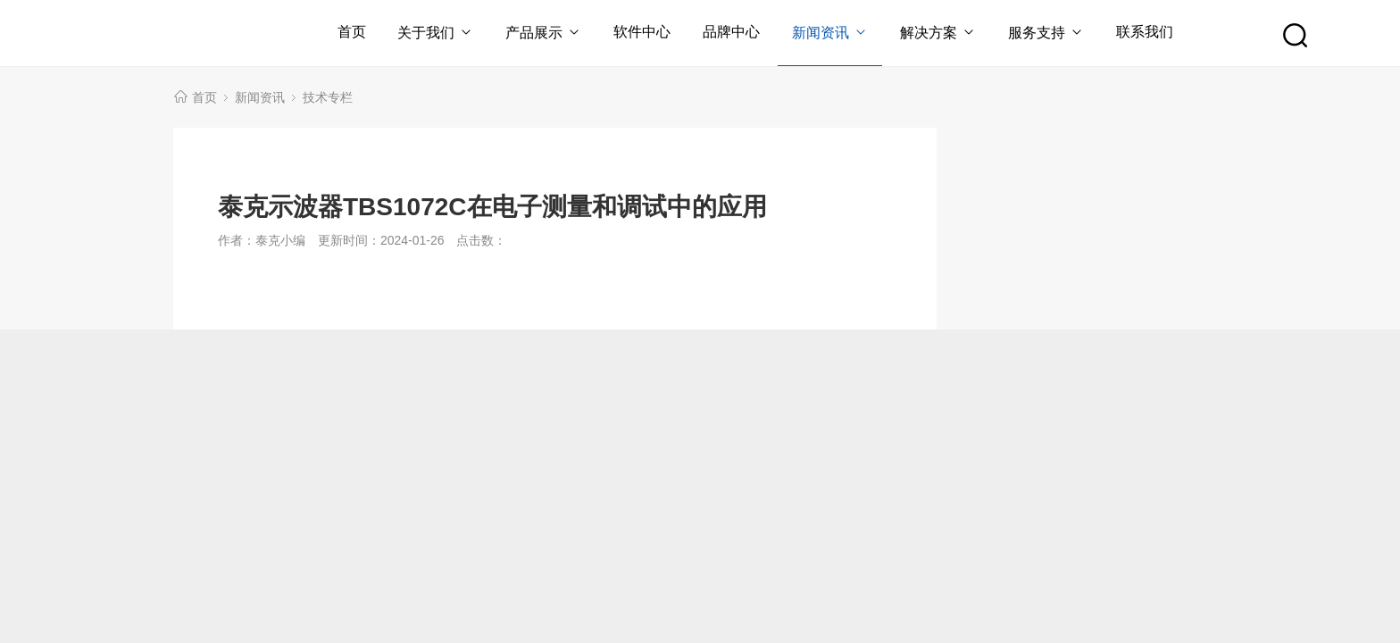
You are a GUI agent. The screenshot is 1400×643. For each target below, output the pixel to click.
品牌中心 (731, 31)
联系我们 (1144, 31)
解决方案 (938, 32)
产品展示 (543, 32)
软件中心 (642, 31)
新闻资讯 (830, 32)
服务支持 (1046, 32)
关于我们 (435, 32)
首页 (352, 31)
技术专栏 (328, 97)
